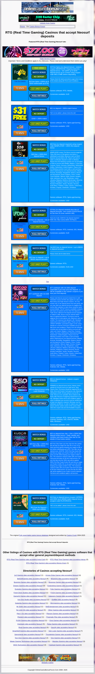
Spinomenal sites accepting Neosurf (27, 634)
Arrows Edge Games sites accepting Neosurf (62, 575)
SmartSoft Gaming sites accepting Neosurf (28, 631)
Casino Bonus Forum (37, 26)
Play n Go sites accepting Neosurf (29, 614)
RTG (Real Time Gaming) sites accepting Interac (68, 559)
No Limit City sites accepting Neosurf (29, 610)
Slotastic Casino (47, 663)
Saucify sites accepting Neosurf (62, 627)
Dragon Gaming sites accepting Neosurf (27, 586)
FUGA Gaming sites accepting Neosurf (65, 593)
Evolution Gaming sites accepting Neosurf (30, 589)
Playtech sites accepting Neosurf (29, 617)
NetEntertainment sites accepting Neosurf (61, 607)
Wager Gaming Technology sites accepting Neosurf (28, 641)
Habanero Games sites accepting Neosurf (63, 596)
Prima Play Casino (20, 392)
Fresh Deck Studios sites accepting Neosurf (30, 593)
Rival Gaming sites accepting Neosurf (32, 627)
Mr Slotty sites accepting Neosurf (29, 607)
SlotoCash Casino (20, 121)
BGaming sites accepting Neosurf (63, 579)
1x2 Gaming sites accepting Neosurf (27, 575)
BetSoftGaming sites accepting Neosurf (31, 579)
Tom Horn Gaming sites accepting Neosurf (30, 638)
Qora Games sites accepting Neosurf (63, 620)
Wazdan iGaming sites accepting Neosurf (67, 641)
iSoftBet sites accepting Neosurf (63, 600)
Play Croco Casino (20, 510)
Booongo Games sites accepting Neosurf (64, 582)
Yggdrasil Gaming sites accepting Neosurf (63, 645)
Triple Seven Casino (20, 301)
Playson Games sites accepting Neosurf (61, 614)
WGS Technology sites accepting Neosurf (28, 645)
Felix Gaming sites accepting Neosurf (64, 589)
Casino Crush (72, 535)
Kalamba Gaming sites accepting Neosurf (30, 603)
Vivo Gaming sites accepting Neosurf (64, 638)
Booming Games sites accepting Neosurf (29, 582)
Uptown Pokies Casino (20, 223)
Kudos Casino (20, 447)
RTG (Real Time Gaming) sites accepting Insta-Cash (26, 559)
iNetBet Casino (20, 157)
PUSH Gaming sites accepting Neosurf (30, 620)
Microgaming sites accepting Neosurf (63, 603)
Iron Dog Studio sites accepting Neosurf (32, 600)
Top (47, 282)
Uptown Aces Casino (47, 23)
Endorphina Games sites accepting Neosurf (63, 586)
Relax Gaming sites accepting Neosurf (61, 624)
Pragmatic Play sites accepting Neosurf (60, 617)
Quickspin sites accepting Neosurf (29, 624)
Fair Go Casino (20, 80)
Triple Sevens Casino (47, 59)
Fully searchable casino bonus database (33, 535)
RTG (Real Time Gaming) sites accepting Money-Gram (46, 563)
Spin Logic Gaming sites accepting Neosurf (64, 631)
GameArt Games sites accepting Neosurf (28, 596)
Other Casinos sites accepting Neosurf (62, 610)
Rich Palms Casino (20, 260)
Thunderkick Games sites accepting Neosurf (62, 634)
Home (23, 26)
